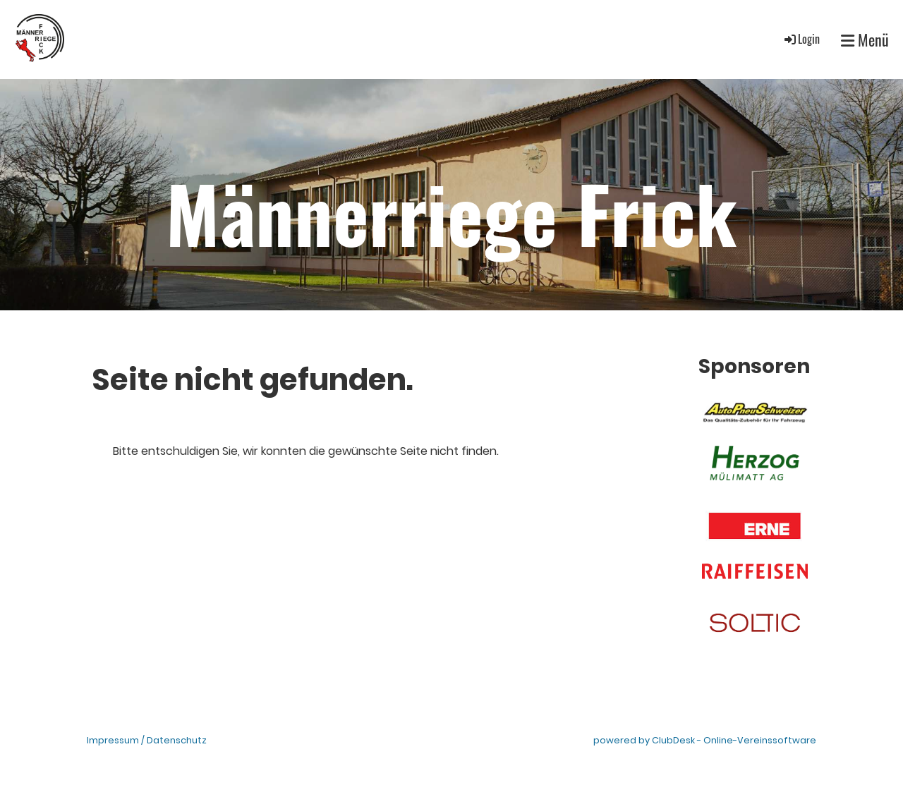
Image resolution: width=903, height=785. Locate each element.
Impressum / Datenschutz (147, 740)
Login (801, 38)
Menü (865, 40)
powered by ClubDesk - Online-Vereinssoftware (704, 740)
